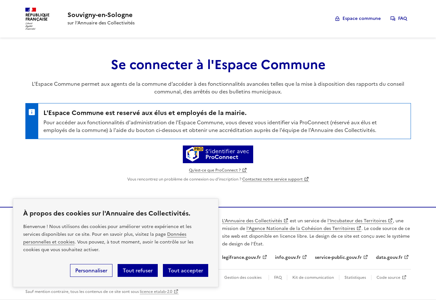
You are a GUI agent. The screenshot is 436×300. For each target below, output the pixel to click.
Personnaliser (91, 270)
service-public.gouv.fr (338, 257)
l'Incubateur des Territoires (357, 220)
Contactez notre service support (272, 179)
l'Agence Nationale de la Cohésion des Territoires (300, 228)
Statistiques (355, 277)
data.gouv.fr (389, 257)
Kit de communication (313, 277)
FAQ (402, 18)
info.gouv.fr (288, 257)
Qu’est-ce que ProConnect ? (215, 170)
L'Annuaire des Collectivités (252, 220)
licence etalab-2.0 (156, 292)
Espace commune (362, 18)
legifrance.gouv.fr (241, 257)
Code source (388, 277)
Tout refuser (138, 270)
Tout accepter (185, 270)
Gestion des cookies (243, 277)
